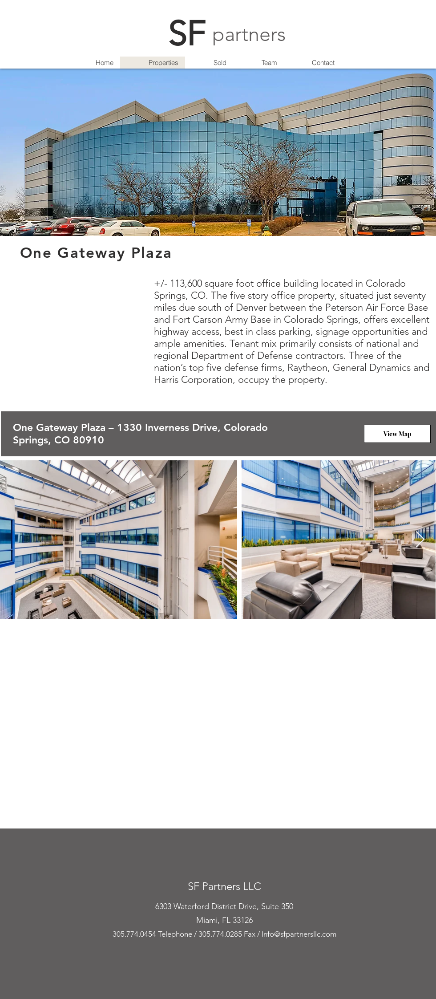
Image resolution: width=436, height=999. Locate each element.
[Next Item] (420, 539)
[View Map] (397, 434)
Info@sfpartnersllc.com (299, 934)
